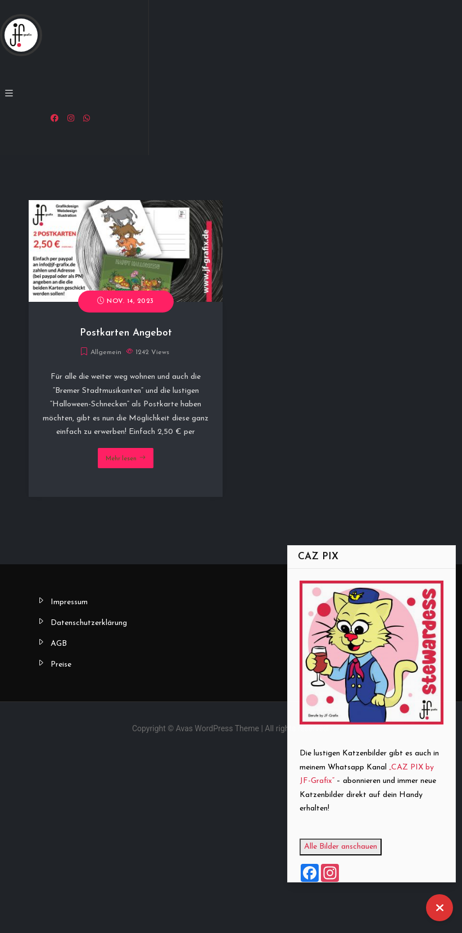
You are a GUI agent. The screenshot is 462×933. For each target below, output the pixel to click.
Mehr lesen (121, 459)
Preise (61, 664)
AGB (59, 644)
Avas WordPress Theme (217, 728)
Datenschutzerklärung (89, 623)
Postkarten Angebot (126, 333)
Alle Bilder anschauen (356, 847)
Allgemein (105, 352)
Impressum (69, 602)
